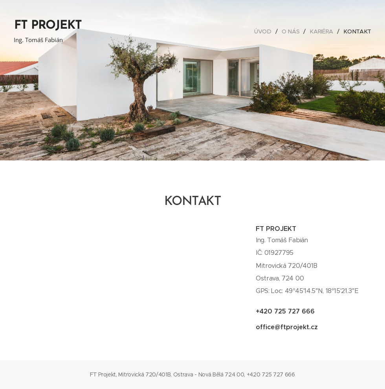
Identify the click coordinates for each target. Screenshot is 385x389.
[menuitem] (265, 31)
